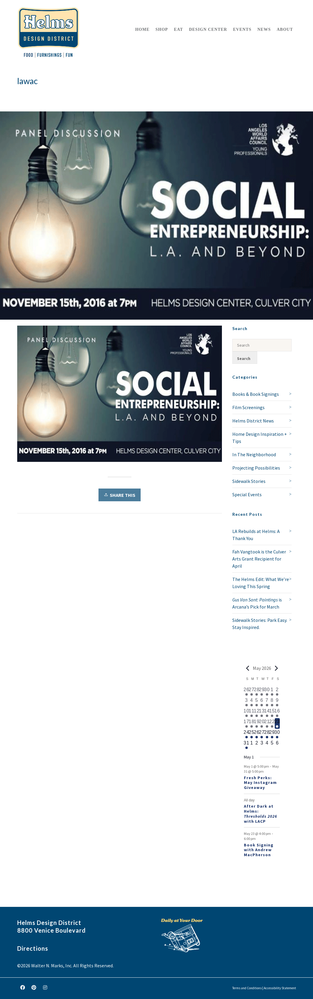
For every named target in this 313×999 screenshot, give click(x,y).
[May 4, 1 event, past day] (251, 702)
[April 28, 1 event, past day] (256, 691)
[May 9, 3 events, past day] (277, 702)
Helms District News (253, 421)
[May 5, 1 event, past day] (256, 702)
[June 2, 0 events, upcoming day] (256, 744)
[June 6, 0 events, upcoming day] (277, 744)
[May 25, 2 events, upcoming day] (251, 734)
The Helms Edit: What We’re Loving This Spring (260, 582)
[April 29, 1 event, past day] (261, 691)
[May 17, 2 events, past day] (246, 723)
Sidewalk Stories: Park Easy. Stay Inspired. (259, 623)
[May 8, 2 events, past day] (271, 702)
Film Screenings (248, 407)
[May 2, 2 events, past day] (277, 691)
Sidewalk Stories (249, 481)
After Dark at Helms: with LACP (260, 813)
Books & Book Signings (255, 394)
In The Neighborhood (254, 454)
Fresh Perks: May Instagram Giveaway (260, 782)
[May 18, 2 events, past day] (251, 723)
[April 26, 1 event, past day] (246, 691)
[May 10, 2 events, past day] (246, 712)
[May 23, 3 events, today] (277, 723)
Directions (32, 948)
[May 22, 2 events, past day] (271, 723)
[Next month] (276, 668)
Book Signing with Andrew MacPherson (259, 850)
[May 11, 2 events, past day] (251, 712)
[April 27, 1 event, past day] (251, 691)
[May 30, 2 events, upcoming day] (277, 734)
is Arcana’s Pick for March (257, 603)
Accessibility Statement (280, 988)
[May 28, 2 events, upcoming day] (266, 734)
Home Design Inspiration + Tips (259, 437)
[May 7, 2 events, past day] (266, 702)
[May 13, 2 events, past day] (261, 712)
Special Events (247, 494)
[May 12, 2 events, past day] (256, 712)
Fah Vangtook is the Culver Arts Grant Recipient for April (259, 559)
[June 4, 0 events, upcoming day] (266, 744)
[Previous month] (247, 668)
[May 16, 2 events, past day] (277, 712)
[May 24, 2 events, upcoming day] (246, 734)
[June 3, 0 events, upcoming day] (261, 744)
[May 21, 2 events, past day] (266, 723)
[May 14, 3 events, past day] (266, 712)
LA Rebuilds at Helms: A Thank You (256, 534)
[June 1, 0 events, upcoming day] (251, 744)
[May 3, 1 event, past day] (246, 702)
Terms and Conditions (247, 988)
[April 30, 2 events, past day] (266, 691)
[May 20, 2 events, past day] (261, 723)
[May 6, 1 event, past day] (261, 702)
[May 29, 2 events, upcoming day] (271, 734)
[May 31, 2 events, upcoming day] (246, 744)
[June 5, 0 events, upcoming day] (271, 744)
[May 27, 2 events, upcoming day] (261, 734)
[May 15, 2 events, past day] (271, 712)
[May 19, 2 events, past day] (256, 723)
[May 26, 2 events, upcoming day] (256, 734)
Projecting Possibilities (256, 468)
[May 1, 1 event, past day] (271, 691)
